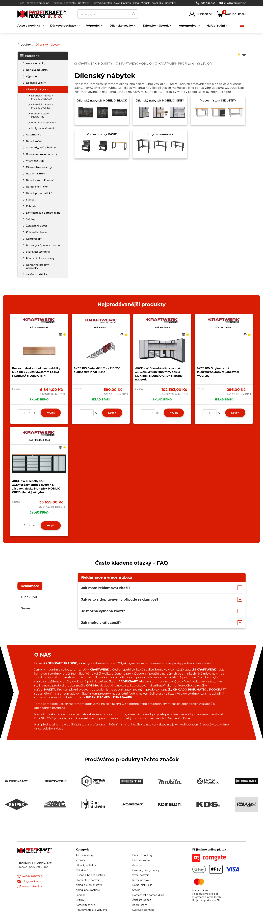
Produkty (24, 44)
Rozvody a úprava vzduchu (43, 245)
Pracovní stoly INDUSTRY (40, 115)
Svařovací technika (38, 251)
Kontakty (170, 3)
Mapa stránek (200, 890)
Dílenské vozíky (36, 82)
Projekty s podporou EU (206, 900)
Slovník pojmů (122, 3)
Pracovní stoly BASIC (44, 122)
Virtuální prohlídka (152, 3)
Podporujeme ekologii (205, 893)
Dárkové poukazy (37, 69)
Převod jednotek (102, 3)
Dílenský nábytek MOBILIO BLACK (42, 97)
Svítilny (30, 219)
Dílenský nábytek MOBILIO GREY (42, 106)
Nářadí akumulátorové (40, 180)
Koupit (51, 412)
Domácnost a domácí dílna (43, 212)
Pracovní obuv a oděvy (40, 258)
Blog (136, 3)
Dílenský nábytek (48, 44)
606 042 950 (205, 3)
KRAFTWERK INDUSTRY (93, 63)
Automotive (33, 134)
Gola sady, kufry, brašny (41, 147)
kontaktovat (160, 724)
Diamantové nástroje (39, 167)
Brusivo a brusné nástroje (42, 154)
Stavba (30, 199)
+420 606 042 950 (32, 876)
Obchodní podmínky (63, 3)
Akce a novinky (35, 63)
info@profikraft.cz (232, 3)
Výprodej (31, 76)
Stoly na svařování (42, 128)
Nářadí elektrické (37, 186)
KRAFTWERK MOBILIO (134, 63)
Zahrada (31, 206)
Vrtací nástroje (35, 160)
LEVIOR (204, 63)
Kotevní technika (36, 232)
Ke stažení (84, 3)
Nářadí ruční (34, 141)
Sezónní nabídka (36, 274)
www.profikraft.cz (32, 886)
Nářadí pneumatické (39, 193)
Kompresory (34, 238)
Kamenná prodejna (38, 3)
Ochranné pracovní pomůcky (38, 266)
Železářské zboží (36, 225)
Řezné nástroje (35, 173)
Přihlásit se (204, 14)
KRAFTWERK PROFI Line (174, 63)
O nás (20, 3)
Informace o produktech (206, 897)
